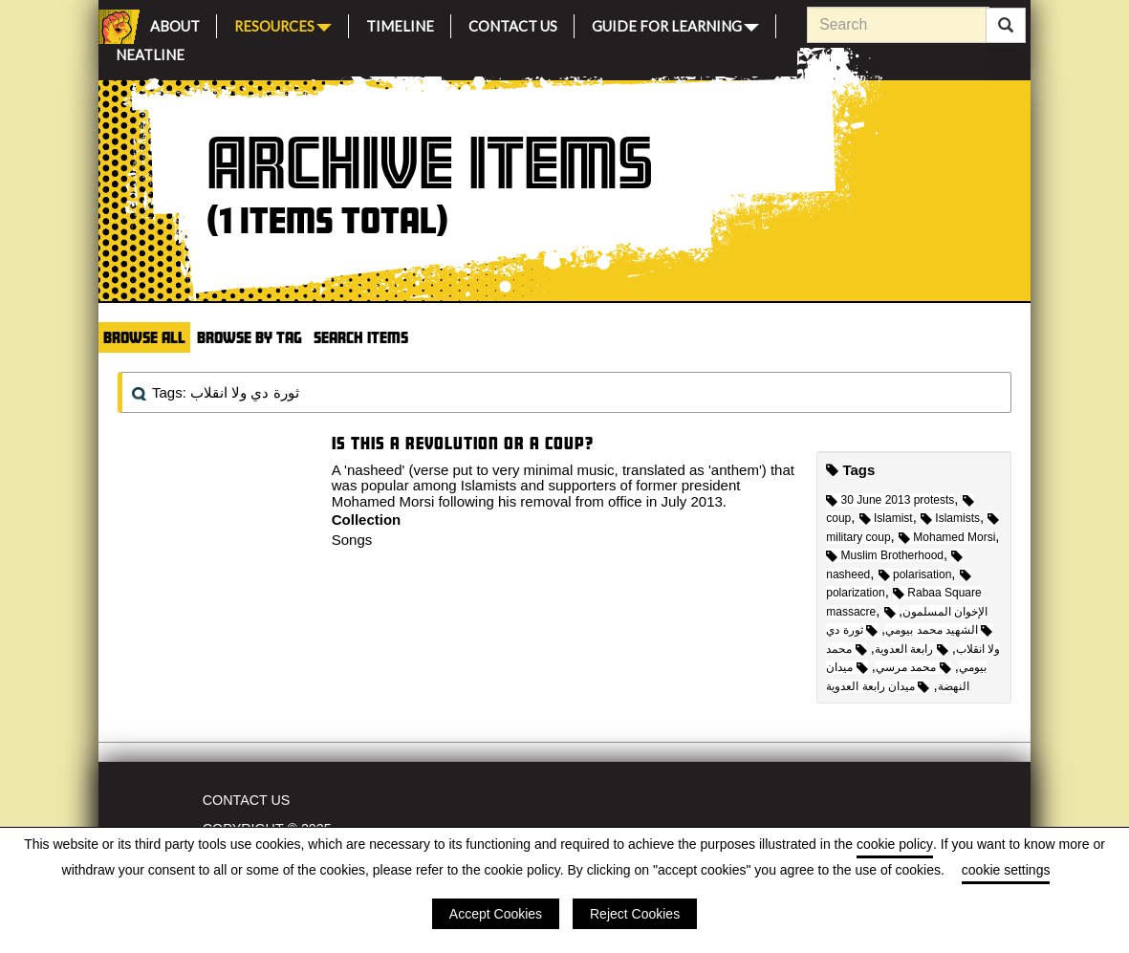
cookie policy (895, 844)
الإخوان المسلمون (936, 611)
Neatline (150, 52)
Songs (352, 539)
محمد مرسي (913, 667)
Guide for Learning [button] (675, 24)
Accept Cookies (495, 913)
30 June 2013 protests (890, 500)
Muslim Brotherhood (885, 555)
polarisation (915, 574)
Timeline (400, 23)
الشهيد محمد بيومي (938, 630)
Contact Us (512, 23)
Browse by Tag (249, 337)
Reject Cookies (635, 913)
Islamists (950, 518)
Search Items (361, 337)
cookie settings (1006, 869)
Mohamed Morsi (947, 537)
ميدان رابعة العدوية (877, 686)
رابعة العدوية (911, 649)
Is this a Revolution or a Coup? (463, 443)
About (175, 23)
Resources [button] (283, 24)
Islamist (886, 518)
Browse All (144, 337)
